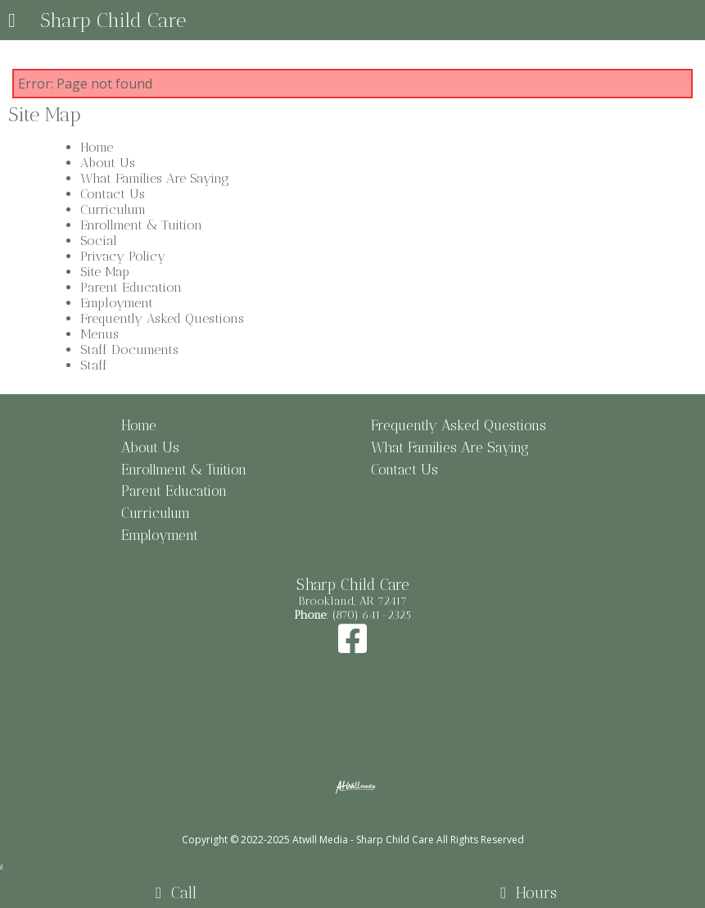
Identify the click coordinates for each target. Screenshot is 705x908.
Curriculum (113, 209)
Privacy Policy (122, 256)
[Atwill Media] (366, 821)
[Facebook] (352, 647)
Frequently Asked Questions (162, 318)
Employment (116, 303)
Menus (99, 334)
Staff (93, 365)
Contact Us (112, 194)
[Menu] (12, 22)
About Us (107, 162)
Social (98, 240)
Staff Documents (129, 349)
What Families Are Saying (154, 178)
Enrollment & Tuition (141, 225)
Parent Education (131, 287)
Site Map (104, 271)
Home (96, 147)
